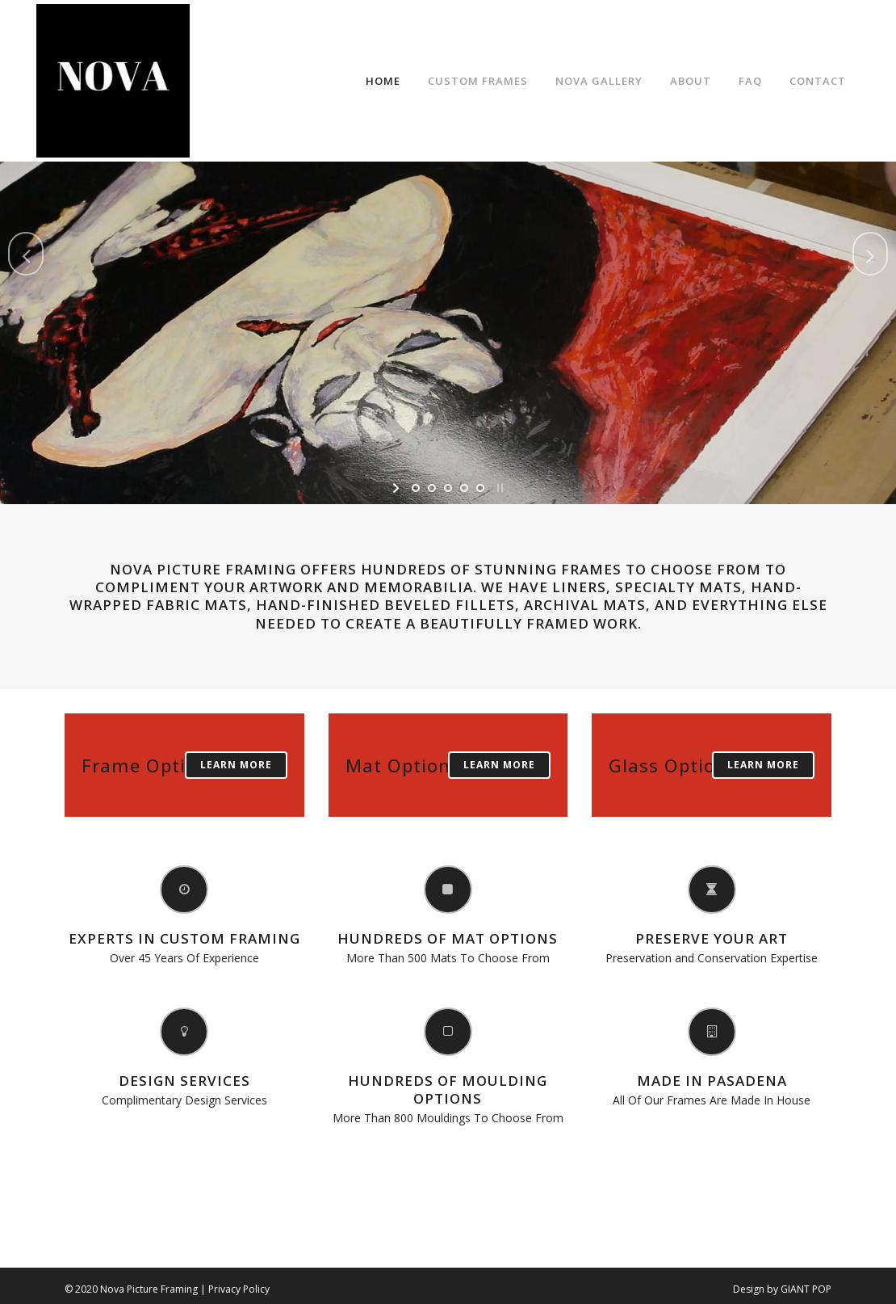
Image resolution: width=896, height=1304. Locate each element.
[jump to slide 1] (416, 488)
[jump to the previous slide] (26, 254)
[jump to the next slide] (870, 254)
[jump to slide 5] (480, 488)
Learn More (236, 765)
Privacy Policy (239, 1289)
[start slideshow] (397, 488)
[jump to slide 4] (464, 488)
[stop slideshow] (498, 488)
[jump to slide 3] (448, 488)
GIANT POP (806, 1289)
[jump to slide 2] (432, 488)
